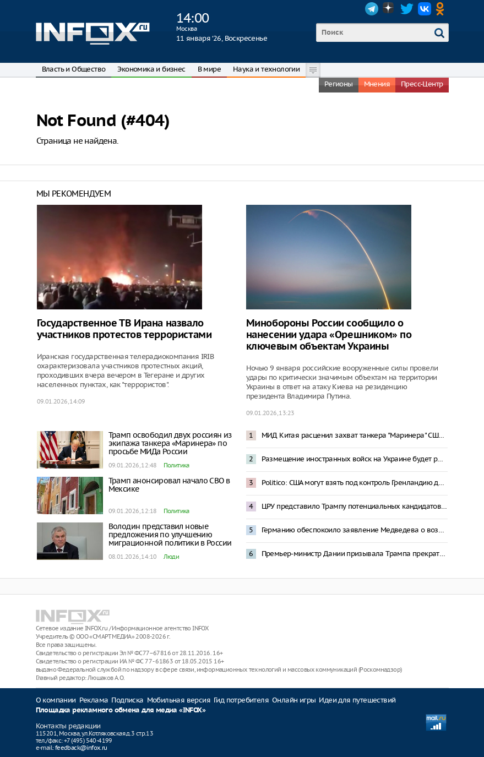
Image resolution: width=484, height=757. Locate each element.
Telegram (371, 8)
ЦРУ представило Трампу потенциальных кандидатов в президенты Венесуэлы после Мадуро (355, 506)
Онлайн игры (294, 700)
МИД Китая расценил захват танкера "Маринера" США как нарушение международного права (355, 435)
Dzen (389, 8)
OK (442, 8)
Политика (176, 465)
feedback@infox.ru (81, 747)
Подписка (127, 700)
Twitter (407, 8)
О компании (56, 700)
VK (424, 8)
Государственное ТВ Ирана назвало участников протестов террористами (124, 329)
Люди (172, 556)
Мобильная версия (178, 700)
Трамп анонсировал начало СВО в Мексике (169, 485)
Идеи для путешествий (357, 700)
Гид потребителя (241, 700)
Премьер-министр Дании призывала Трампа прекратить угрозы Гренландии (355, 553)
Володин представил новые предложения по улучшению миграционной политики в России (170, 534)
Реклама (93, 700)
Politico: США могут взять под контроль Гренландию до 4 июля (355, 482)
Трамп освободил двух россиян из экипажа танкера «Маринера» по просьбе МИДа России (170, 443)
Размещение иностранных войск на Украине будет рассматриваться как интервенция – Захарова (355, 459)
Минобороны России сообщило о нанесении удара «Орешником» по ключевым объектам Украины (329, 335)
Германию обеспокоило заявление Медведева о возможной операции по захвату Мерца (355, 530)
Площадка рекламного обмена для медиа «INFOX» (121, 710)
